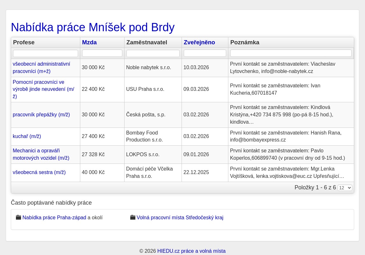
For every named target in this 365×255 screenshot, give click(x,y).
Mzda (89, 42)
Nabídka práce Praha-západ (54, 217)
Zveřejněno (199, 42)
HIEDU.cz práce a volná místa (191, 251)
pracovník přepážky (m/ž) (41, 114)
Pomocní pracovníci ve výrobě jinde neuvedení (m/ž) (43, 89)
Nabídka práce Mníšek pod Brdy (93, 27)
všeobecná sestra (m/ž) (39, 172)
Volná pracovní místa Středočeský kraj (180, 217)
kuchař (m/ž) (27, 136)
